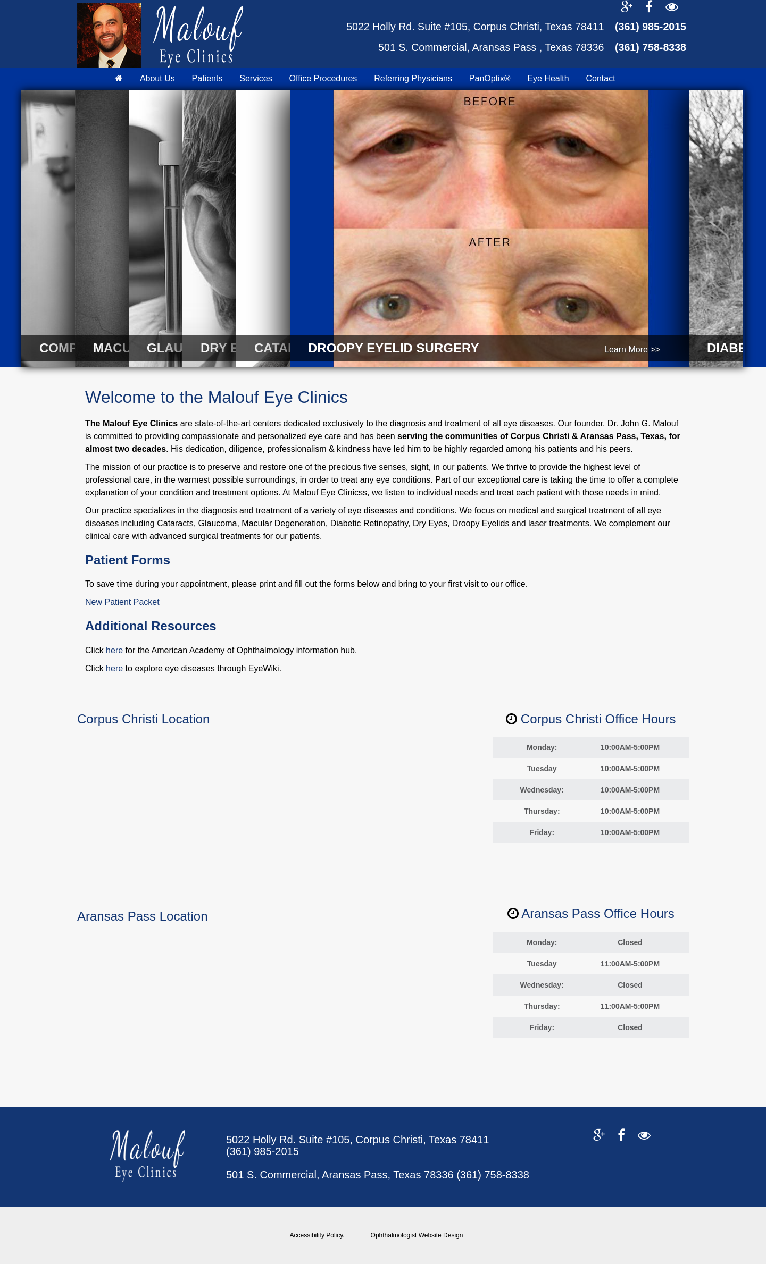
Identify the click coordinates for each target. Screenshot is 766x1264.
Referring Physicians (413, 78)
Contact (600, 78)
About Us (157, 78)
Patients (207, 78)
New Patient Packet (122, 601)
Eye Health (548, 78)
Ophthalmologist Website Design (417, 1235)
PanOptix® (490, 78)
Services (255, 78)
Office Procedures (323, 78)
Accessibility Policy (316, 1235)
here (114, 650)
